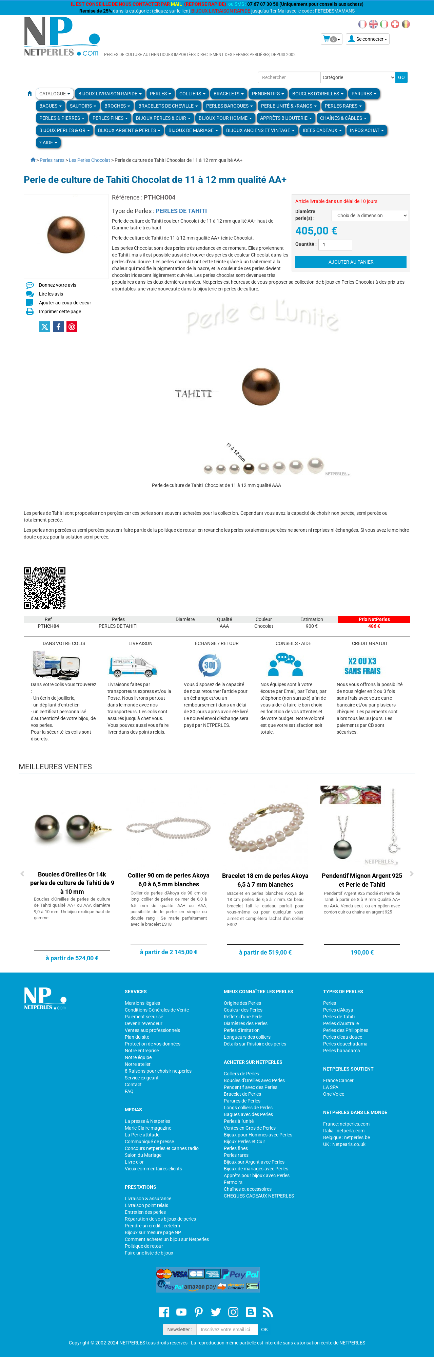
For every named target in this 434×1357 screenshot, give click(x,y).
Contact (133, 1084)
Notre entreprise (142, 1050)
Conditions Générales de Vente (157, 1010)
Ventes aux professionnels (152, 1030)
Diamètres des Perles (246, 1023)
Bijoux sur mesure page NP (153, 1232)
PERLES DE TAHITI (181, 210)
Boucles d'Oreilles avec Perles (254, 1080)
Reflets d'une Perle (243, 1016)
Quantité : (306, 244)
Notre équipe (138, 1057)
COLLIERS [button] (192, 93)
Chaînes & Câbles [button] (343, 118)
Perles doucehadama (345, 1044)
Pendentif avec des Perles (250, 1087)
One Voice (333, 1094)
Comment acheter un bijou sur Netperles (167, 1239)
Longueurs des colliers (247, 1037)
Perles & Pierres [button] (61, 118)
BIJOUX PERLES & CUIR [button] (163, 118)
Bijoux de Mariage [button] (193, 130)
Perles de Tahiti (339, 1016)
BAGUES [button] (50, 106)
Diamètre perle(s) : (305, 215)
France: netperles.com (346, 1124)
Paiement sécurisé (144, 1016)
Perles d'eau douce (342, 1037)
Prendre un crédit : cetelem (152, 1225)
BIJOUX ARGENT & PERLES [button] (129, 130)
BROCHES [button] (117, 106)
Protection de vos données (152, 1044)
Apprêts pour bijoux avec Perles (257, 1175)
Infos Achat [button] (367, 130)
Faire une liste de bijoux (149, 1253)
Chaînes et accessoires (248, 1189)
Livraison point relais (146, 1205)
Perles (329, 1003)
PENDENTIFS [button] (268, 93)
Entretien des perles (145, 1212)
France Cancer (338, 1080)
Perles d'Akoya (338, 1010)
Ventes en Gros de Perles (250, 1128)
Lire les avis (51, 294)
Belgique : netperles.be (346, 1137)
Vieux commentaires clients (153, 1168)
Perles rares (236, 1155)
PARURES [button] (364, 93)
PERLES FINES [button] (110, 118)
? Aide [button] (48, 142)
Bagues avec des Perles (248, 1114)
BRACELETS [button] (229, 93)
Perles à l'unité (239, 1121)
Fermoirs (233, 1182)
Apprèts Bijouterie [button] (286, 118)
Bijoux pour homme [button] (225, 118)
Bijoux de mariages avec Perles (256, 1168)
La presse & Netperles (147, 1121)
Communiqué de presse (149, 1141)
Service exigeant (142, 1077)
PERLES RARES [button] (343, 106)
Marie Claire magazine (148, 1128)
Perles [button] (160, 93)
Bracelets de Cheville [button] (168, 106)
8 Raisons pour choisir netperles (158, 1071)
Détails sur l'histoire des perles (255, 1044)
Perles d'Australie (341, 1023)
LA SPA (330, 1087)
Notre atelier (138, 1064)
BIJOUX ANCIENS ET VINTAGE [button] (260, 130)
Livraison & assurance (148, 1198)
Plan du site (137, 1037)
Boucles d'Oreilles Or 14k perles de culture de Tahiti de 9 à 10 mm (72, 883)
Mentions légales (142, 1003)
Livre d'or (134, 1162)
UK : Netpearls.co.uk (344, 1144)
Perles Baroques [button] (229, 106)
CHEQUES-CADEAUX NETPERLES (259, 1196)
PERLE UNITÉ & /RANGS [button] (289, 106)
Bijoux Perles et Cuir (244, 1141)
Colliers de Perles (241, 1073)
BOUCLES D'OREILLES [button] (317, 93)
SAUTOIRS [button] (83, 106)
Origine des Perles (242, 1003)
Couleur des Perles (243, 1010)
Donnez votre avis (57, 285)
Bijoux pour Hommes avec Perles (258, 1134)
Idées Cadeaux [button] (322, 130)
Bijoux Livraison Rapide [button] (110, 93)
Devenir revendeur (143, 1023)
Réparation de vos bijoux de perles (160, 1219)
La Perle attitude (142, 1134)
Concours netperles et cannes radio (162, 1148)
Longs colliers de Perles (248, 1107)
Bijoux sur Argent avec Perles (254, 1162)
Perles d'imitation (242, 1030)
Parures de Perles (242, 1101)
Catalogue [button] (54, 93)
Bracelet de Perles (242, 1094)
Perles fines (236, 1148)
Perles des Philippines (345, 1030)
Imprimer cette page (60, 311)
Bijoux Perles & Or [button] (64, 130)
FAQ (129, 1091)
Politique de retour (144, 1246)
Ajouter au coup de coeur (65, 302)
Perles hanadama (341, 1050)
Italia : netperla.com (343, 1130)
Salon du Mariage (143, 1155)
